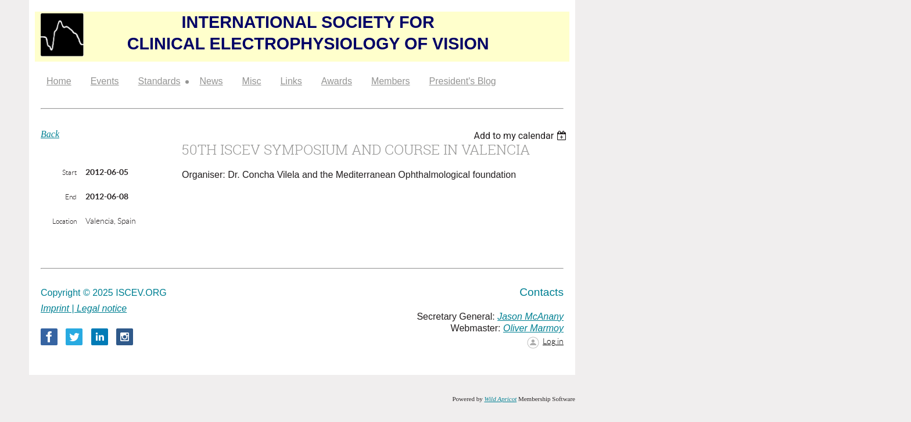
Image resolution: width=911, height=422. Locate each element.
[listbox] (521, 135)
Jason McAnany (530, 316)
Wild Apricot (500, 398)
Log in (553, 341)
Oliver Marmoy (533, 328)
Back (50, 134)
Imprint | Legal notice (84, 308)
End (71, 197)
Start (69, 172)
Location (64, 221)
